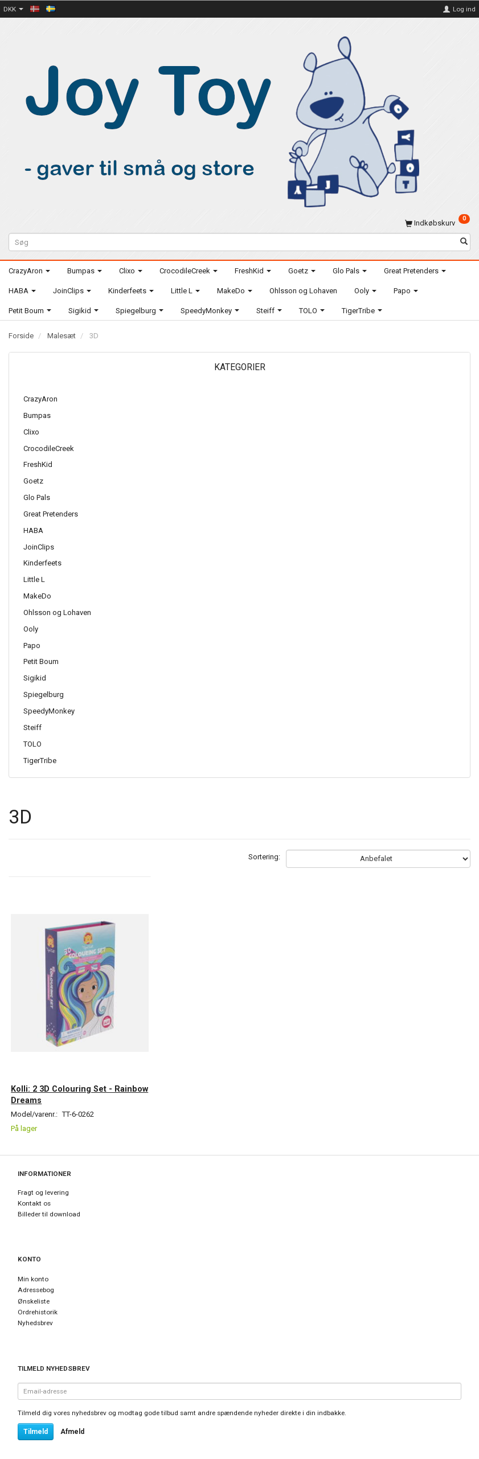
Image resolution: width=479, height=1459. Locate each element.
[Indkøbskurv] (437, 223)
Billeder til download (49, 1202)
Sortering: (264, 857)
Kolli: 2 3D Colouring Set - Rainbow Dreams (68, 1079)
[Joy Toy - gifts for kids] (216, 120)
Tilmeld (35, 1420)
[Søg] (464, 242)
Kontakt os (34, 1191)
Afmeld (72, 1420)
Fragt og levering (43, 1181)
